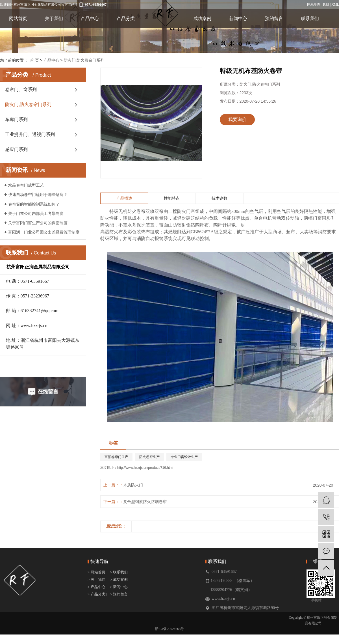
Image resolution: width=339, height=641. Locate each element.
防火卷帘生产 (149, 457)
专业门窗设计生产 (184, 457)
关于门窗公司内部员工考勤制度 (36, 213)
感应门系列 (16, 149)
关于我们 (54, 18)
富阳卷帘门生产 (116, 457)
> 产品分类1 (97, 594)
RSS (326, 5)
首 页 (34, 60)
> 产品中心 (96, 587)
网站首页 (18, 18)
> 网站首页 (97, 572)
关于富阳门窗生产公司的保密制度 (38, 223)
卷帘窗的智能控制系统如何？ (34, 204)
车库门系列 (16, 119)
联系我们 (310, 18)
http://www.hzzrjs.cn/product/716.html (145, 468)
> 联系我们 (119, 572)
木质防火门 (133, 485)
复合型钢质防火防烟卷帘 (145, 501)
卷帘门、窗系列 (21, 89)
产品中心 (90, 18)
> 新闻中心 (119, 587)
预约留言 (274, 18)
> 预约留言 (119, 594)
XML (335, 5)
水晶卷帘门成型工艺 (26, 185)
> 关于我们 (96, 579)
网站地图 (314, 5)
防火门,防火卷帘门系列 (84, 60)
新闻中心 (238, 18)
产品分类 (126, 18)
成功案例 (202, 18)
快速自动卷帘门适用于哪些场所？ (38, 194)
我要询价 (237, 119)
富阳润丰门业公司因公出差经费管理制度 (43, 232)
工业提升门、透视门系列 (30, 134)
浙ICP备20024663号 (169, 629)
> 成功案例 (119, 579)
